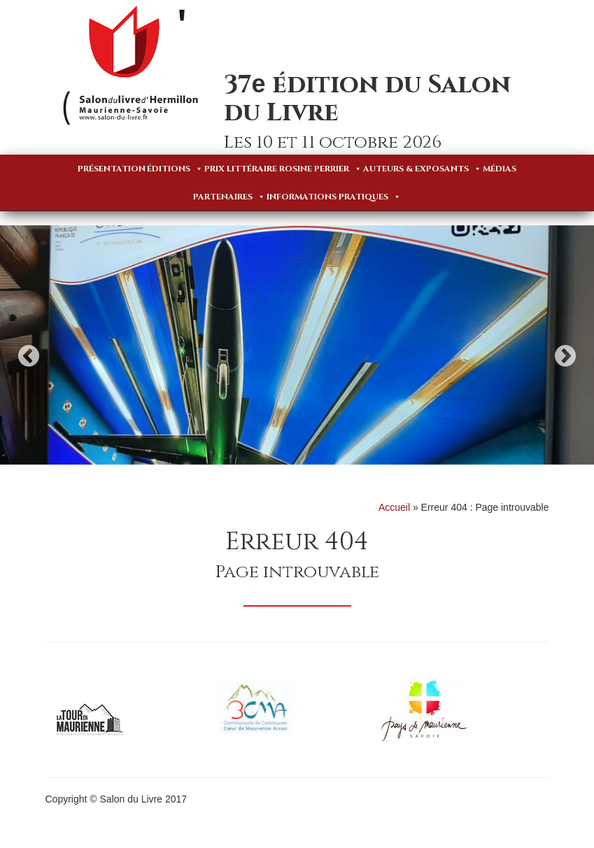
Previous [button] (28, 356)
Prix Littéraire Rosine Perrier (283, 169)
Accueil (394, 507)
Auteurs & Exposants (422, 169)
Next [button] (565, 356)
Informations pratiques (334, 197)
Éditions (175, 169)
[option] (297, 345)
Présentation (112, 168)
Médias (499, 168)
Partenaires (229, 197)
